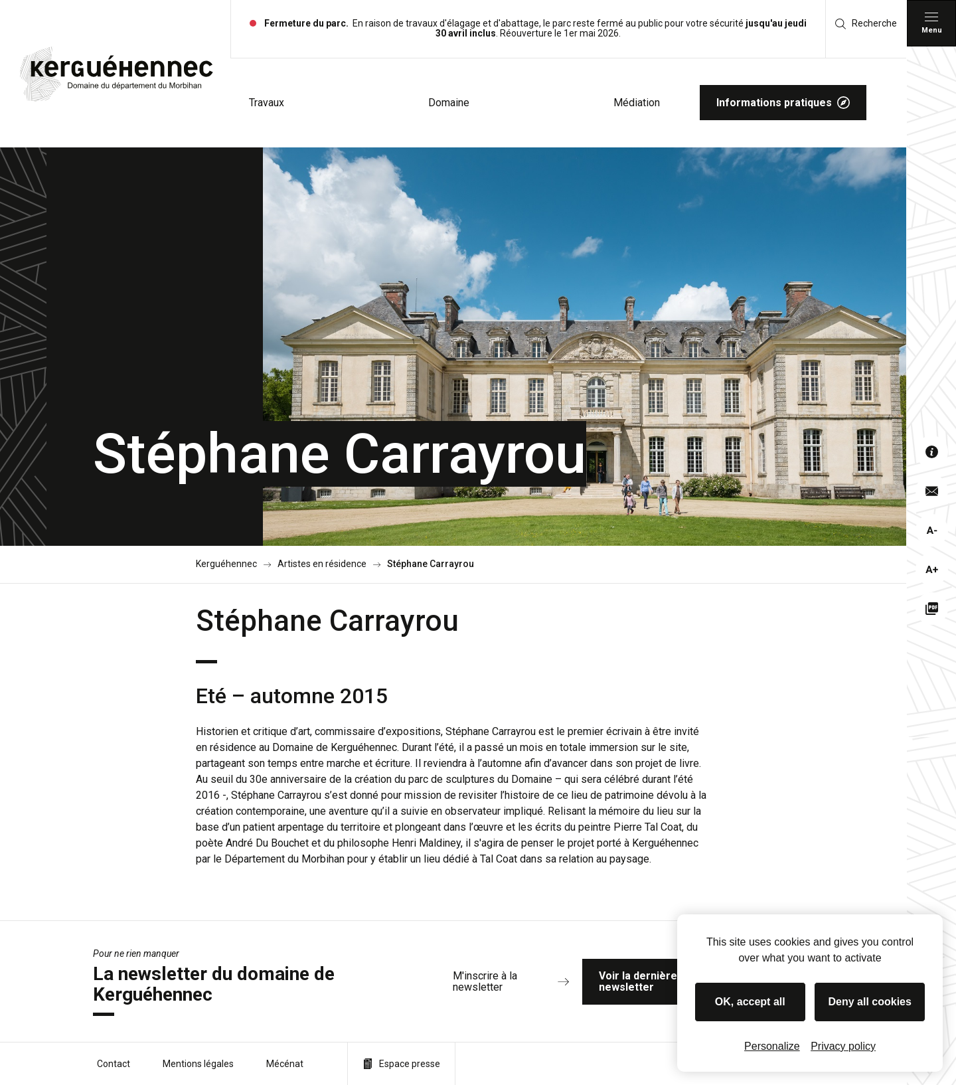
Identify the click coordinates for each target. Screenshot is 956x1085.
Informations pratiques (783, 102)
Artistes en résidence (322, 564)
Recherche (866, 23)
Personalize (772, 1046)
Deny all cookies (870, 1001)
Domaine (448, 102)
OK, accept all (750, 1001)
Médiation (636, 102)
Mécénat (284, 1063)
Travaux (266, 102)
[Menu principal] (931, 23)
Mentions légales (198, 1063)
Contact (113, 1063)
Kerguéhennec (226, 564)
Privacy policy (843, 1046)
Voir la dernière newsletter (675, 981)
